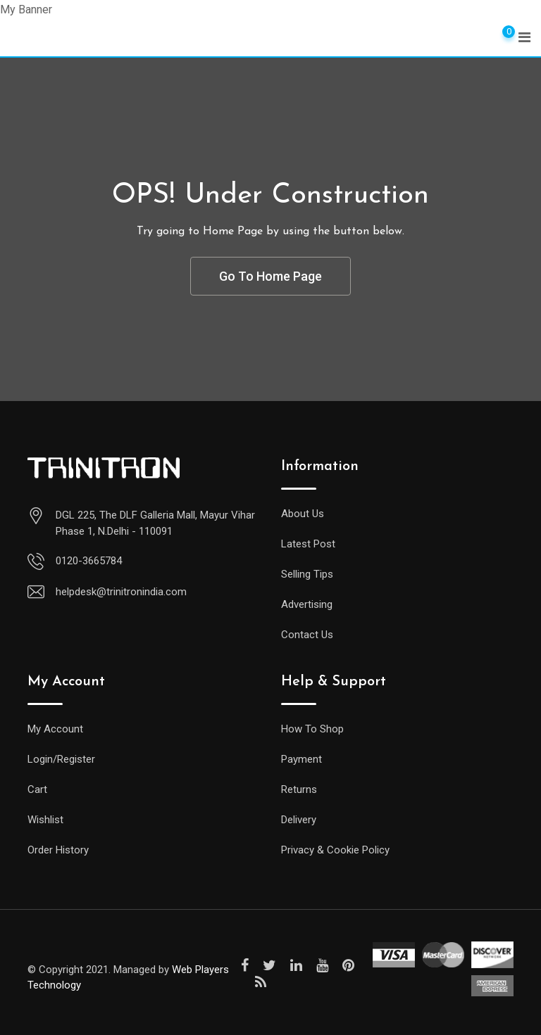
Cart (37, 789)
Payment (301, 759)
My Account (55, 729)
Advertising (306, 604)
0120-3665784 (89, 560)
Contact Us (307, 634)
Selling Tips (307, 574)
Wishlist (45, 819)
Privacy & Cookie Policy (335, 850)
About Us (302, 513)
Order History (58, 850)
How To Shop (312, 729)
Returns (299, 789)
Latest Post (308, 544)
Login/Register (61, 759)
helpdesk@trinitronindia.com (121, 591)
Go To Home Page (270, 276)
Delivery (298, 819)
